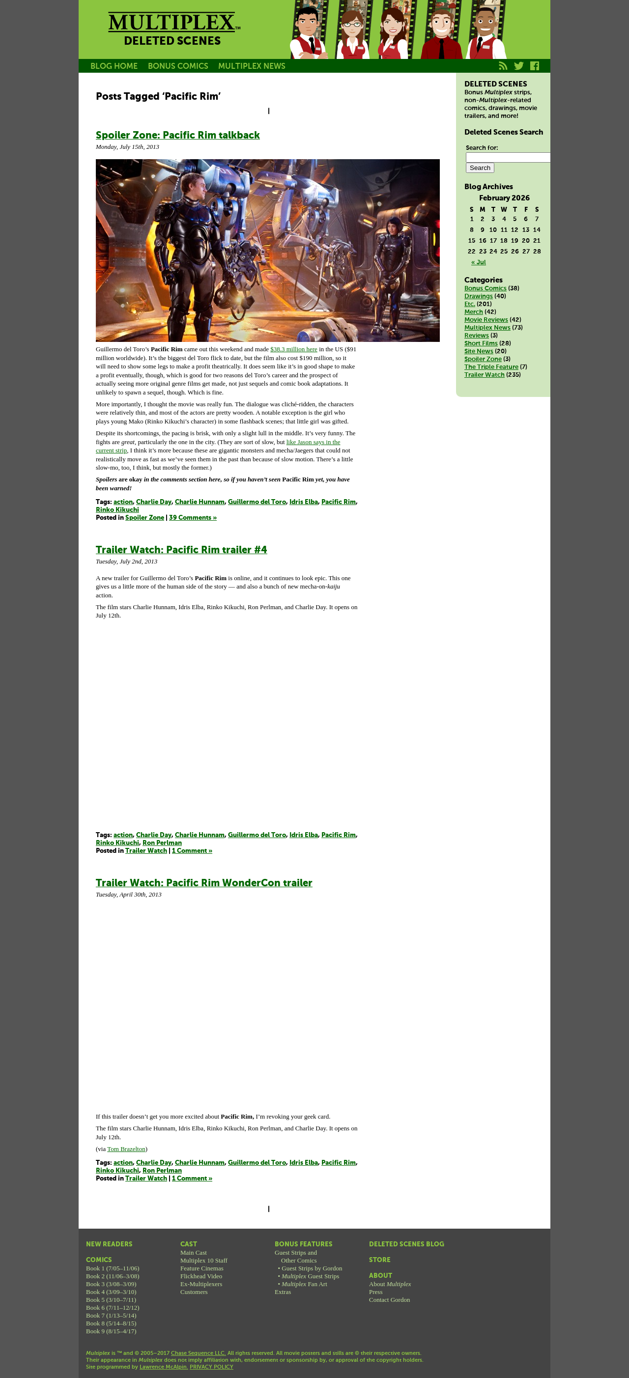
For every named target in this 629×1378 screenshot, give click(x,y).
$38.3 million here (293, 349)
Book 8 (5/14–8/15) (111, 1323)
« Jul (478, 262)
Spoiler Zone (144, 518)
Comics (99, 1260)
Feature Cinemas (202, 1268)
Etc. (469, 304)
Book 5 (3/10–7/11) (111, 1299)
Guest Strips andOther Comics (296, 1256)
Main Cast (193, 1252)
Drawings (478, 296)
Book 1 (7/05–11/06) (113, 1268)
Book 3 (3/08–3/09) (111, 1284)
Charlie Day (154, 502)
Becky (353, 41)
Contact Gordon (389, 1299)
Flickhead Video (201, 1276)
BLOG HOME (114, 66)
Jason (308, 41)
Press (375, 1291)
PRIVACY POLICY (211, 1367)
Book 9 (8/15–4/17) (111, 1331)
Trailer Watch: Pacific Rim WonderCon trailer (204, 883)
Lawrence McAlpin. (164, 1367)
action (123, 502)
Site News (478, 351)
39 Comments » (193, 518)
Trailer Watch (146, 851)
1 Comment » (192, 851)
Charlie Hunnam (200, 502)
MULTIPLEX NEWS (252, 66)
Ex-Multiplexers (201, 1284)
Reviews (476, 336)
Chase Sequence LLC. (198, 1353)
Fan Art (304, 1284)
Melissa (397, 41)
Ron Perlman (162, 843)
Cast (188, 1244)
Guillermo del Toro (257, 502)
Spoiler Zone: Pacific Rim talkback (178, 136)
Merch (473, 312)
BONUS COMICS (178, 66)
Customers (194, 1291)
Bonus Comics (485, 288)
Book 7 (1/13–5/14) (111, 1315)
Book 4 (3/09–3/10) (111, 1291)
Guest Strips (310, 1276)
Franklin (485, 41)
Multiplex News (487, 328)
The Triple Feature (491, 367)
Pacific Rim (338, 502)
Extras (283, 1291)
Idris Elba (303, 502)
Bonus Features (304, 1244)
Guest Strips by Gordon (312, 1268)
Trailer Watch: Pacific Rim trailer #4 (181, 550)
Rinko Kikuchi (117, 510)
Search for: (482, 148)
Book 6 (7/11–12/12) (113, 1307)
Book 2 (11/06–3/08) (113, 1276)
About (380, 1276)
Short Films (481, 343)
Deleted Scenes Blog (406, 1244)
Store (380, 1260)
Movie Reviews (486, 320)
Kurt (441, 41)
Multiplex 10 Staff (204, 1260)
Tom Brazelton (126, 1149)
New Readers (109, 1244)
